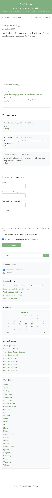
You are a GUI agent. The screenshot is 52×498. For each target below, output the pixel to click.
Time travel (7, 98)
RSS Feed (8, 272)
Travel (5, 459)
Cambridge (7, 394)
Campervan (7, 397)
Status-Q (26, 4)
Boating (6, 391)
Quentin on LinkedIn (11, 355)
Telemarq (7, 456)
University (7, 462)
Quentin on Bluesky (11, 361)
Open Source (8, 434)
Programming (14, 85)
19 (43, 324)
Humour (6, 412)
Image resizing (11, 25)
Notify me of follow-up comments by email (20, 239)
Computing (7, 400)
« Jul (7, 332)
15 (20, 324)
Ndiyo (5, 431)
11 (37, 321)
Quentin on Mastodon (11, 358)
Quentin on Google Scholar (14, 352)
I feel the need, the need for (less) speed (19, 289)
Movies (6, 425)
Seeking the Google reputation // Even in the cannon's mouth (23, 94)
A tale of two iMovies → (40, 17)
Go (46, 255)
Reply (7, 129)
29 (20, 329)
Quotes (6, 450)
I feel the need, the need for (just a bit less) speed (23, 286)
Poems (6, 440)
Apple (5, 388)
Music (5, 428)
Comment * (6, 210)
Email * (10, 192)
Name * (5, 183)
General (6, 409)
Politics (6, 443)
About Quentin (9, 346)
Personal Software (10, 298)
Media (5, 422)
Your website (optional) (11, 201)
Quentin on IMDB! (10, 370)
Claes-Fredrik (9, 123)
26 (43, 327)
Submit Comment (11, 245)
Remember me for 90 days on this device (19, 234)
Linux (5, 419)
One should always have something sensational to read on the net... (26, 11)
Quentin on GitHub (10, 349)
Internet (6, 416)
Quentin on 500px (10, 367)
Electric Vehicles (9, 403)
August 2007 (26, 312)
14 (14, 324)
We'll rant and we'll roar (12, 292)
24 (32, 327)
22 (20, 327)
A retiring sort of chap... (12, 295)
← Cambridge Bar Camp (11, 17)
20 (8, 327)
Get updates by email (12, 270)
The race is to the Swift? (11, 96)
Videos (6, 465)
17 (32, 324)
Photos (6, 437)
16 (26, 324)
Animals (6, 385)
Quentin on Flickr (10, 364)
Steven (6, 154)
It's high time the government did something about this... (21, 100)
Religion (6, 453)
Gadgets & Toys (9, 406)
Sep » (44, 332)
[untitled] (6, 102)
